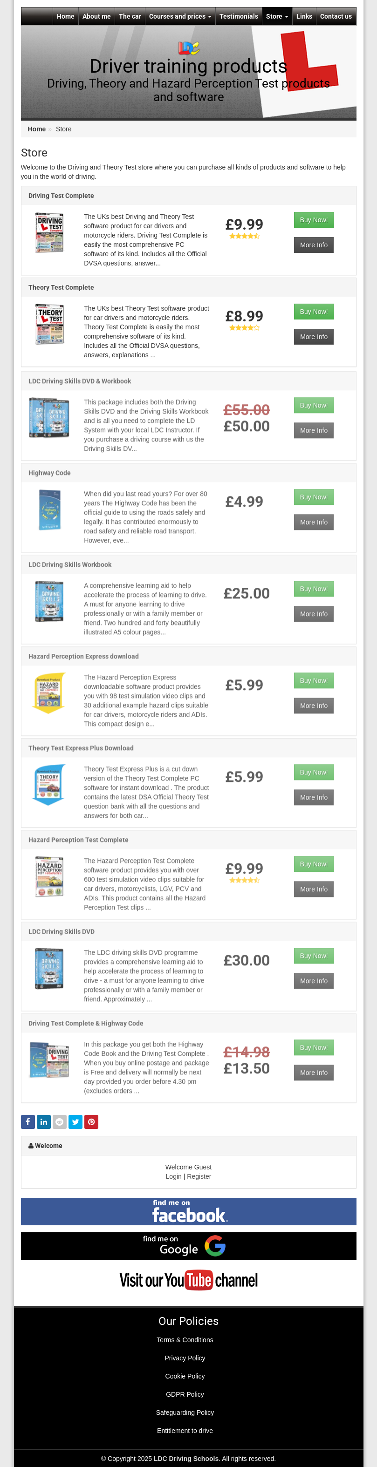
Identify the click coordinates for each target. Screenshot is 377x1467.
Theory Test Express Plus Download (81, 751)
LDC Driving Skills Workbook (69, 567)
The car (130, 16)
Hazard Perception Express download (83, 659)
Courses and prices (180, 16)
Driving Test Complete (61, 195)
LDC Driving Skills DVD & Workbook (79, 384)
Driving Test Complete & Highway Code (86, 1026)
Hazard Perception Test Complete (78, 843)
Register (199, 1176)
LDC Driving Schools (186, 1458)
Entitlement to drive (185, 1430)
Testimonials (238, 16)
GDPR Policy (185, 1394)
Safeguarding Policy (185, 1412)
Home (66, 16)
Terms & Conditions (185, 1340)
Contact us (336, 16)
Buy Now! (314, 220)
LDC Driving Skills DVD (61, 934)
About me (96, 16)
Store (277, 16)
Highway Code (49, 476)
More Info (314, 245)
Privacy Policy (185, 1358)
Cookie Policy (185, 1376)
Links (304, 16)
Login (174, 1176)
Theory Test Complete (61, 287)
